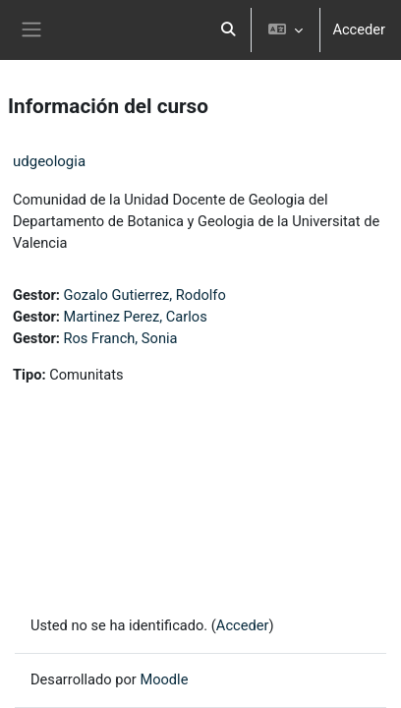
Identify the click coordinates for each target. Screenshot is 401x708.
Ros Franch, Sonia (121, 338)
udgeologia (49, 161)
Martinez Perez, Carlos (135, 316)
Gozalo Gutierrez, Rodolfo (145, 295)
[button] (229, 30)
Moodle (164, 679)
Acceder (358, 29)
